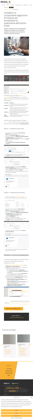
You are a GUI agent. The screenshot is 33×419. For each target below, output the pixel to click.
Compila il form (13, 388)
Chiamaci (13, 391)
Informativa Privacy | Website (18, 417)
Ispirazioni (6, 9)
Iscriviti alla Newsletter (13, 308)
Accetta (16, 410)
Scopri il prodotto (16, 315)
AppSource (7, 122)
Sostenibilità (25, 4)
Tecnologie (12, 4)
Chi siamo (3, 4)
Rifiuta (16, 413)
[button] (31, 397)
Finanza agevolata (19, 4)
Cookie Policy (12, 417)
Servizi (8, 4)
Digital (10, 9)
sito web (25, 196)
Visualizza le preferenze (16, 415)
